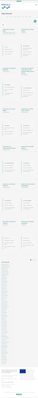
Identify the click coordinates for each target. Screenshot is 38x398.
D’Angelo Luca (4, 318)
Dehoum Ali (3, 319)
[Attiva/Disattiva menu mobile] (36, 4)
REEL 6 (26, 16)
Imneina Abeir (4, 335)
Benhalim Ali (4, 313)
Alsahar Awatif (4, 294)
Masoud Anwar (4, 343)
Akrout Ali (3, 299)
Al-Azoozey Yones (4, 285)
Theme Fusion (18, 392)
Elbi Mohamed (4, 322)
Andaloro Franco (4, 302)
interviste (4, 33)
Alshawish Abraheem (5, 295)
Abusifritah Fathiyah (5, 271)
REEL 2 (11, 16)
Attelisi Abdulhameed (5, 306)
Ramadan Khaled (4, 353)
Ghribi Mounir (4, 328)
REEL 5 (23, 16)
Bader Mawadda (4, 308)
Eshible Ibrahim (4, 323)
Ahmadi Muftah (4, 275)
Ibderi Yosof (3, 333)
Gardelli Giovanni (4, 326)
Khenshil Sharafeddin (5, 338)
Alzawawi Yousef (4, 298)
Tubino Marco (4, 362)
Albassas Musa (4, 288)
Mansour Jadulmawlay (5, 342)
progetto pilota (9, 33)
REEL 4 (19, 16)
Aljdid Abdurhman (5, 292)
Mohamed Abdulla (5, 346)
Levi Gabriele (4, 339)
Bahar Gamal (4, 309)
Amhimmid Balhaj (4, 301)
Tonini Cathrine (4, 359)
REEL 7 (30, 16)
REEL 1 (8, 16)
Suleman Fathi (4, 357)
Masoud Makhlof (4, 345)
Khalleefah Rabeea (5, 336)
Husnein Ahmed (4, 329)
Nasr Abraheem (4, 350)
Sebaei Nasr (4, 355)
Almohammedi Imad (5, 281)
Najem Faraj (4, 349)
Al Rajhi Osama (4, 282)
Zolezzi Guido (4, 363)
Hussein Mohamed (5, 332)
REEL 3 (15, 16)
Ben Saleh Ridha (4, 312)
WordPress (32, 392)
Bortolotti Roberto (4, 315)
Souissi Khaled (4, 356)
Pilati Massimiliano (5, 352)
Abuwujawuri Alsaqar (5, 272)
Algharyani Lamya (4, 291)
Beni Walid (13, 32)
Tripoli (14, 33)
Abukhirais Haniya (5, 268)
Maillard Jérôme (4, 340)
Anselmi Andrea (4, 305)
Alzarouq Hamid (4, 296)
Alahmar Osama (4, 278)
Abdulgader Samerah (5, 264)
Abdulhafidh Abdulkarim (6, 265)
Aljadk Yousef (4, 279)
